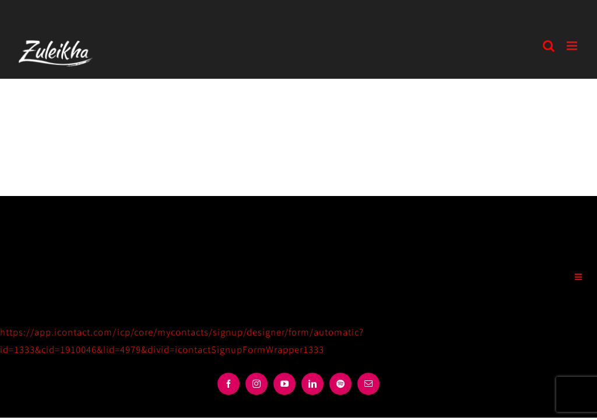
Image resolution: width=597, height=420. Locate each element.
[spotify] (340, 384)
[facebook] (228, 384)
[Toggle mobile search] (549, 46)
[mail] (368, 384)
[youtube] (284, 384)
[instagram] (256, 384)
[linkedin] (312, 384)
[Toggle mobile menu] (573, 46)
